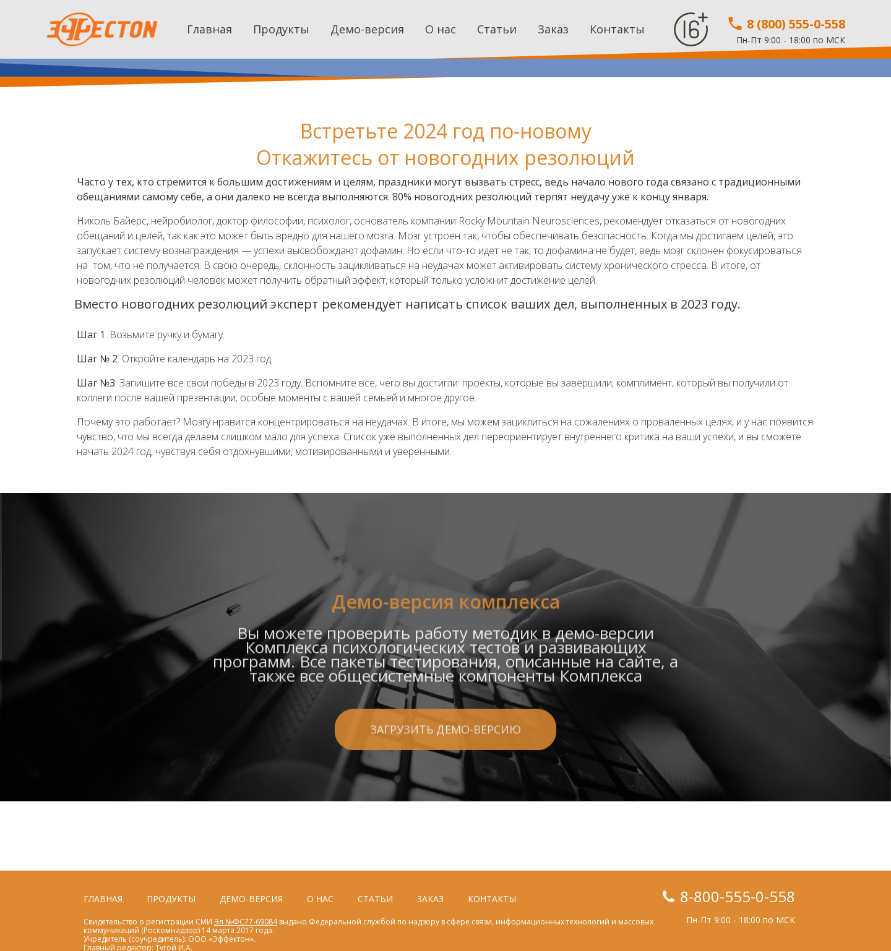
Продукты (281, 29)
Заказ (553, 29)
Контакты (617, 29)
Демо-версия (367, 29)
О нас (440, 29)
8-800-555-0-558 (737, 896)
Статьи (497, 29)
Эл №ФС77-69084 (245, 921)
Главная (209, 29)
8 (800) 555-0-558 (785, 23)
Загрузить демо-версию (445, 789)
